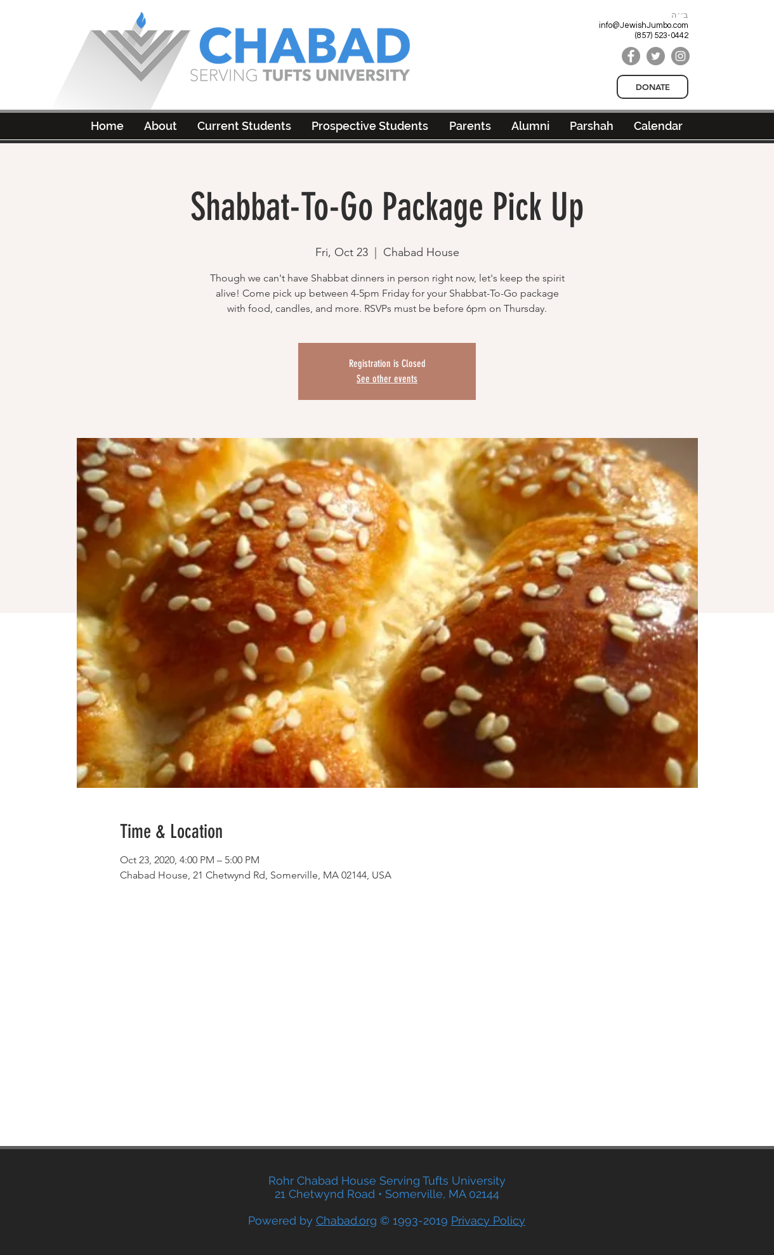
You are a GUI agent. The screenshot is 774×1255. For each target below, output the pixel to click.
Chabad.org (346, 1220)
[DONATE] (652, 87)
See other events (387, 379)
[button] (530, 126)
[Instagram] (680, 56)
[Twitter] (655, 56)
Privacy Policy (488, 1220)
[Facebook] (631, 56)
